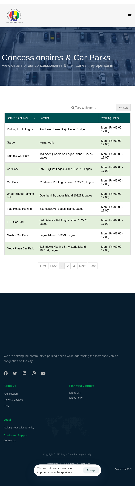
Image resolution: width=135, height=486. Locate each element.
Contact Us (10, 440)
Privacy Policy (53, 464)
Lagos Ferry (76, 397)
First (43, 266)
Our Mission (11, 393)
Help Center (71, 464)
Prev (53, 266)
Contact (85, 464)
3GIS (129, 469)
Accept (91, 470)
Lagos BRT (75, 392)
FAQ (6, 405)
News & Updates (13, 399)
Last (93, 266)
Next (82, 266)
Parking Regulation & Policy (19, 427)
